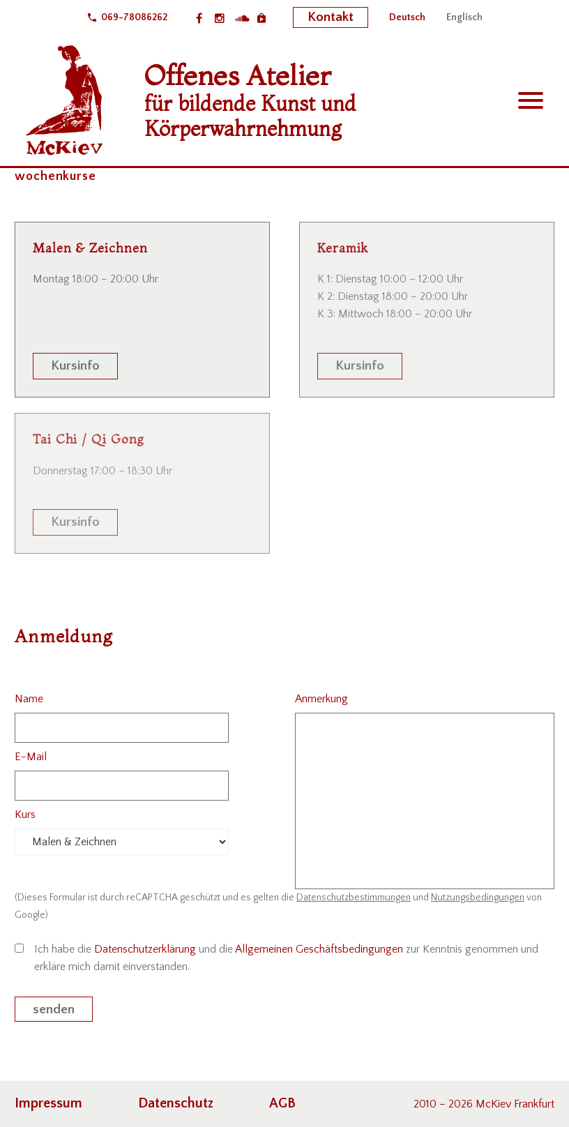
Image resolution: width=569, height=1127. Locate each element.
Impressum (48, 1103)
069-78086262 (134, 17)
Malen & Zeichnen (90, 248)
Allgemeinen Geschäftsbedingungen (319, 949)
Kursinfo (75, 365)
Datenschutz (175, 1103)
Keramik (342, 248)
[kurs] (122, 842)
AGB (282, 1103)
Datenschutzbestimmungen (353, 897)
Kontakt (331, 17)
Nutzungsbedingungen (477, 897)
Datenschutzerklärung (145, 949)
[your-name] (122, 728)
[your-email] (122, 786)
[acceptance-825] (19, 948)
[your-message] (424, 801)
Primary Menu (530, 100)
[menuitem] (407, 17)
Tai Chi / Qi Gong (88, 439)
